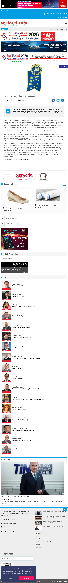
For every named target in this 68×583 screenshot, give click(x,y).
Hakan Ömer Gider (17, 387)
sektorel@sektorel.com (9, 523)
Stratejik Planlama (17, 378)
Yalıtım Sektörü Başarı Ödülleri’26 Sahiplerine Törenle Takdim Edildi (55, 517)
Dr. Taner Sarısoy (17, 335)
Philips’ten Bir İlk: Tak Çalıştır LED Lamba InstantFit (47, 206)
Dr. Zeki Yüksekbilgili (18, 346)
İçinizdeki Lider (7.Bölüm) (19, 409)
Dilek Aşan (15, 305)
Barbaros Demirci (17, 294)
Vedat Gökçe (16, 449)
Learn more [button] (28, 573)
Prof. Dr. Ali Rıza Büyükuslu (20, 418)
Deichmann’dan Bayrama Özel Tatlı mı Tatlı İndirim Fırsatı (15, 209)
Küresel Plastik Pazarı (18, 296)
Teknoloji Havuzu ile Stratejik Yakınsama (23, 440)
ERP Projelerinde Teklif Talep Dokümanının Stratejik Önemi (28, 399)
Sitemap (38, 547)
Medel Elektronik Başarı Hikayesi (21, 327)
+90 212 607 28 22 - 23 (8, 519)
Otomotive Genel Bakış (18, 286)
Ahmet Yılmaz (16, 284)
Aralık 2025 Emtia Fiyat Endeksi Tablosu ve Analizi (26, 358)
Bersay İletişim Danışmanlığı (22, 159)
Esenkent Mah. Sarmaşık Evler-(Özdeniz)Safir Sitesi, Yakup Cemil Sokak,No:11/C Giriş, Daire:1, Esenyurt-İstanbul (15, 513)
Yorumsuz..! (15, 451)
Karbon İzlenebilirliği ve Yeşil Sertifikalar (23, 306)
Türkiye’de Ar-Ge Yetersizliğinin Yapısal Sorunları (26, 420)
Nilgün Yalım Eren (17, 408)
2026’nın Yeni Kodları (18, 368)
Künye (38, 536)
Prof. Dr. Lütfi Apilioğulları (20, 428)
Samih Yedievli (16, 438)
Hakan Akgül (15, 377)
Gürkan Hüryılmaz (17, 356)
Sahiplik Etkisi (16, 348)
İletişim (38, 544)
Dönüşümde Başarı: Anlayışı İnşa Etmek (23, 430)
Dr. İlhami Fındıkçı (17, 315)
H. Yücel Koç (15, 366)
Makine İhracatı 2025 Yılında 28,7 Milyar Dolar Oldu (20, 497)
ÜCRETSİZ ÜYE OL (61, 14)
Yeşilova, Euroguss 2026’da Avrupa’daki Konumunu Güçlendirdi (53, 522)
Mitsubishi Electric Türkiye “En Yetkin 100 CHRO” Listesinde (53, 527)
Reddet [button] (11, 578)
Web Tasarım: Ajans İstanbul (58, 581)
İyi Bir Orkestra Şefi (17, 317)
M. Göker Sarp (16, 397)
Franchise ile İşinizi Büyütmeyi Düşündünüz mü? (25, 389)
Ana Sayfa (39, 533)
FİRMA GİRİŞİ (49, 14)
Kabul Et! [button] (27, 578)
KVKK (38, 539)
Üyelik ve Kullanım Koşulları (44, 542)
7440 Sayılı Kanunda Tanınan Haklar (22, 337)
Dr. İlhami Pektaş (17, 325)
